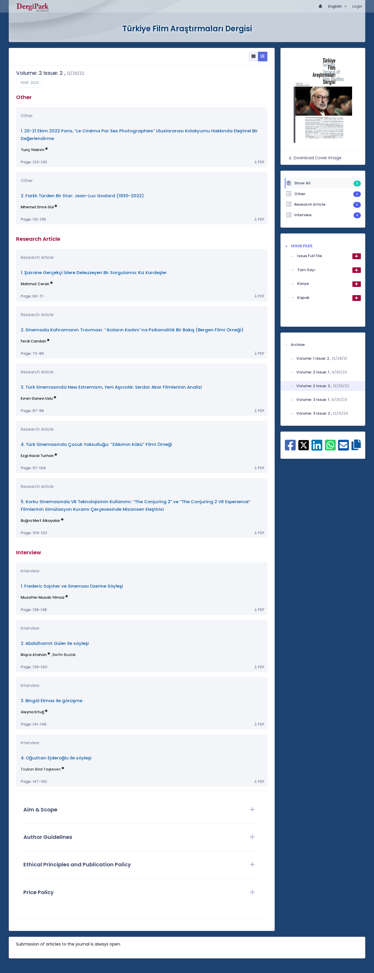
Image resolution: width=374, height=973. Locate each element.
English (335, 6)
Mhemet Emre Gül (37, 207)
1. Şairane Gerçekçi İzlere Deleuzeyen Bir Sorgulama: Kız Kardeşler (94, 272)
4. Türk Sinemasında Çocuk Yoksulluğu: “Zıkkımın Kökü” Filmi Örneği (96, 444)
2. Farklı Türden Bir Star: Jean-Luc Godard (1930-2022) (82, 196)
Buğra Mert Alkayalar (40, 520)
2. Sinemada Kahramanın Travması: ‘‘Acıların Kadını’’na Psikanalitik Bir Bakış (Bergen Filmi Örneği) (132, 330)
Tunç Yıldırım (32, 149)
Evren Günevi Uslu (37, 398)
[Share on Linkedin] (316, 448)
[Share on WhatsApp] (330, 448)
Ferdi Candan (33, 341)
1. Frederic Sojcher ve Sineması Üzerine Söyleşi (72, 586)
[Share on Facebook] (290, 448)
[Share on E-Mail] (343, 448)
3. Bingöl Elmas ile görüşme (51, 700)
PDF (258, 162)
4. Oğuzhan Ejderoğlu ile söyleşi (56, 758)
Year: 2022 (29, 82)
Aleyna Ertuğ (32, 711)
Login (357, 6)
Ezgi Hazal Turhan (37, 455)
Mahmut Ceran (35, 283)
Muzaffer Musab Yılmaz (43, 597)
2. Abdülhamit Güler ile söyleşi (55, 643)
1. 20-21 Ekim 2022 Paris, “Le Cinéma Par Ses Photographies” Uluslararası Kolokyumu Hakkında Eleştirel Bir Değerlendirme (139, 134)
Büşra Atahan (34, 654)
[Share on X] (303, 445)
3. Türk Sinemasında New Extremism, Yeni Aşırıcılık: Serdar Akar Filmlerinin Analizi (111, 387)
